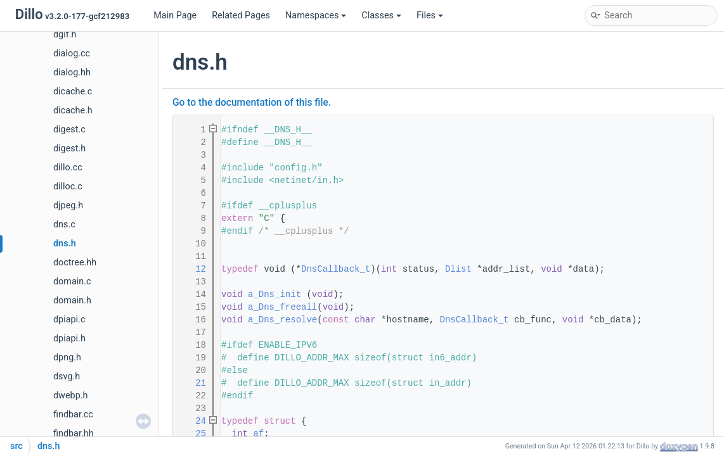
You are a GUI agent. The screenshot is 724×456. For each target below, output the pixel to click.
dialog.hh (72, 72)
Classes (381, 15)
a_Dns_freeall (282, 307)
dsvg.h (66, 376)
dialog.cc (71, 53)
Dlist (458, 269)
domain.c (72, 281)
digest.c (69, 129)
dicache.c (72, 91)
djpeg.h (68, 205)
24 (192, 421)
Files (430, 15)
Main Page (175, 15)
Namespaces (315, 15)
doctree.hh (74, 262)
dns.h (64, 243)
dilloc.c (67, 186)
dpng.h (67, 357)
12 (192, 269)
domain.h (72, 300)
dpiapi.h (69, 338)
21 (192, 383)
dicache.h (73, 110)
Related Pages (241, 15)
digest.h (69, 148)
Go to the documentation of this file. (251, 102)
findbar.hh (73, 433)
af (258, 434)
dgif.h (64, 34)
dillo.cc (67, 167)
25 (192, 434)
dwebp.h (70, 395)
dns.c (64, 224)
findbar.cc (73, 414)
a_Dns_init (274, 294)
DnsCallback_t (335, 269)
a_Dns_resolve (282, 320)
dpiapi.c (69, 319)
